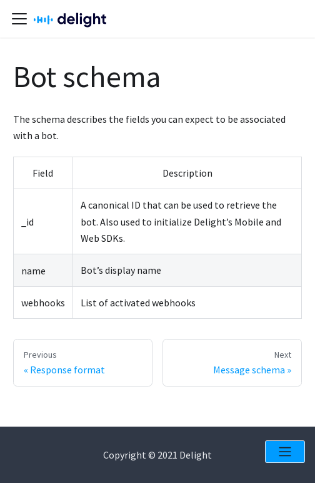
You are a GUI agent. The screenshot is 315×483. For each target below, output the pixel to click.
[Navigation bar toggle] (19, 18)
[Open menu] (285, 451)
